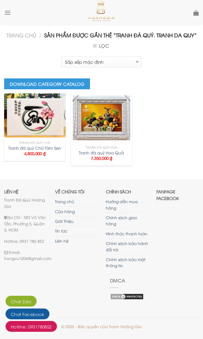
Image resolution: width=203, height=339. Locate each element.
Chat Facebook (27, 314)
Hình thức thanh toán (126, 233)
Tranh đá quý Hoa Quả (101, 152)
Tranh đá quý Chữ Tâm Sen (34, 148)
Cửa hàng (65, 211)
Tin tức (61, 230)
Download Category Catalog (47, 84)
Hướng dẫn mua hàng (122, 204)
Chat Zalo (21, 301)
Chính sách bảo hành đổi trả (127, 246)
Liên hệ (62, 240)
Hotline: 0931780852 (31, 326)
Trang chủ (21, 35)
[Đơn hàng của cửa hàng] (101, 62)
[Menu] (7, 12)
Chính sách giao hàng (121, 220)
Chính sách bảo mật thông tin (126, 262)
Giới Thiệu (64, 221)
